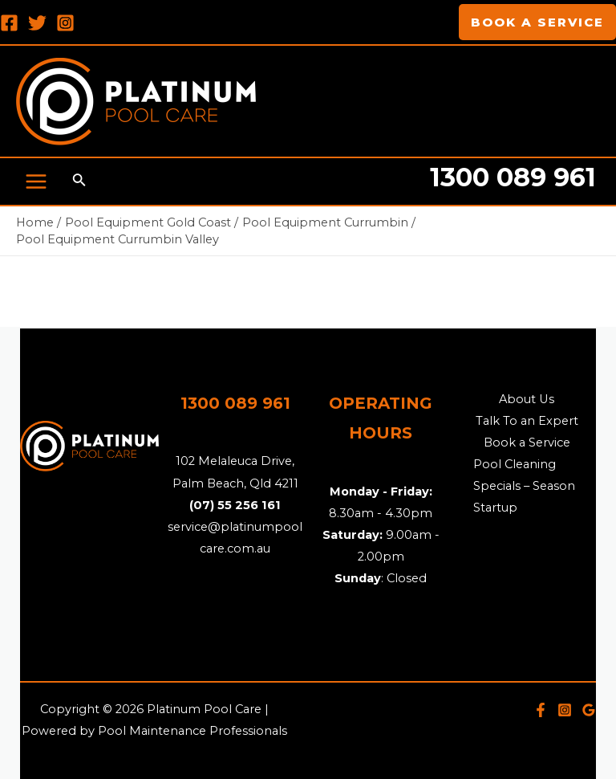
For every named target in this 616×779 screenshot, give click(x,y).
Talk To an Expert (527, 421)
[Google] (589, 710)
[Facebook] (9, 23)
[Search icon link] (79, 181)
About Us (526, 399)
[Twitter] (37, 23)
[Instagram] (65, 23)
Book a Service (527, 442)
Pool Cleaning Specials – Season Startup (524, 486)
